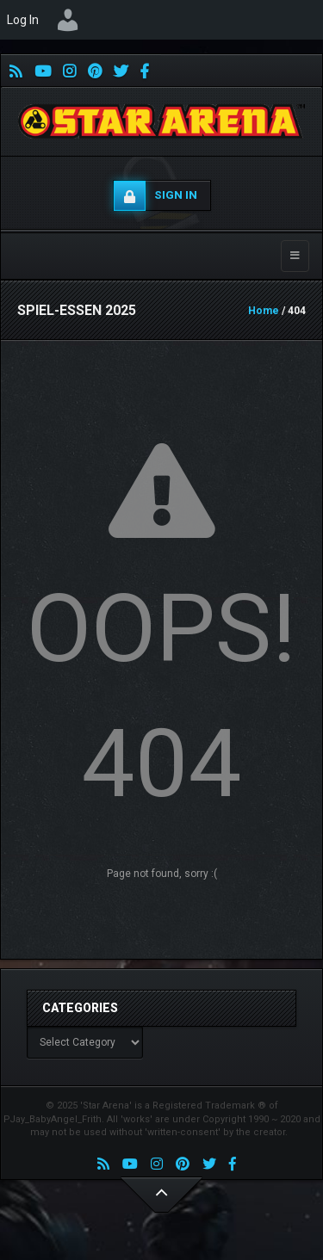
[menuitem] (68, 20)
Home (263, 311)
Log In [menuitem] (23, 20)
